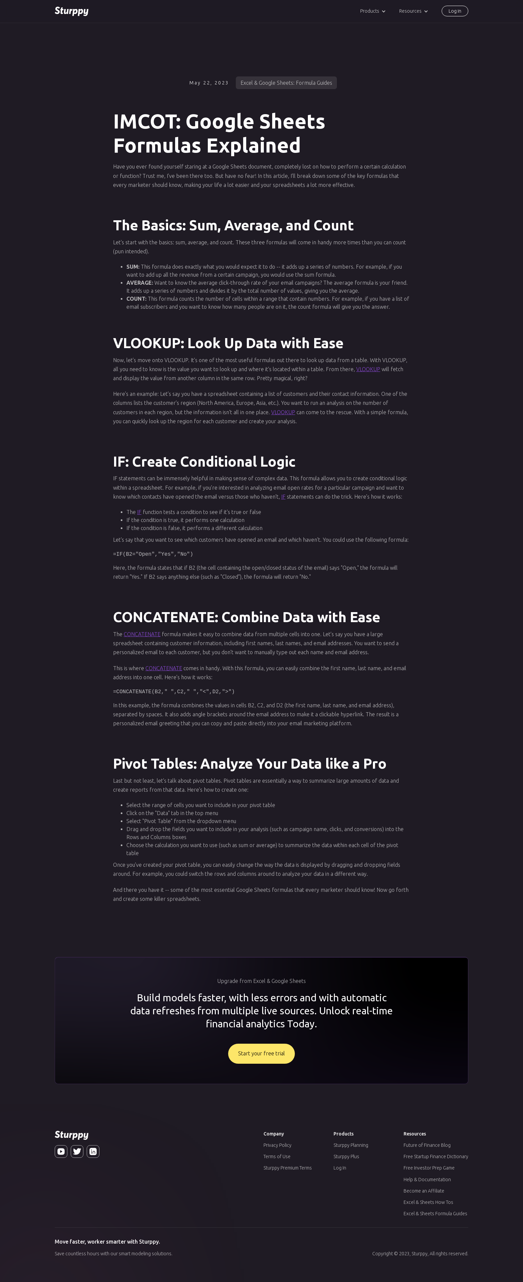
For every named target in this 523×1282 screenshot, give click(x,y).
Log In (340, 1168)
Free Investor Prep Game (429, 1168)
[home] (71, 11)
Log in (455, 11)
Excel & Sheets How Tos (428, 1202)
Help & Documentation (427, 1179)
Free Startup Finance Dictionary (436, 1156)
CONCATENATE (142, 634)
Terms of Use (277, 1156)
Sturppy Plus (346, 1156)
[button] (373, 11)
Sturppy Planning (351, 1145)
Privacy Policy (278, 1145)
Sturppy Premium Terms (288, 1168)
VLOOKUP (368, 369)
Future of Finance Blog (427, 1145)
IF (283, 497)
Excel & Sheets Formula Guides (435, 1213)
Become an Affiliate (424, 1191)
